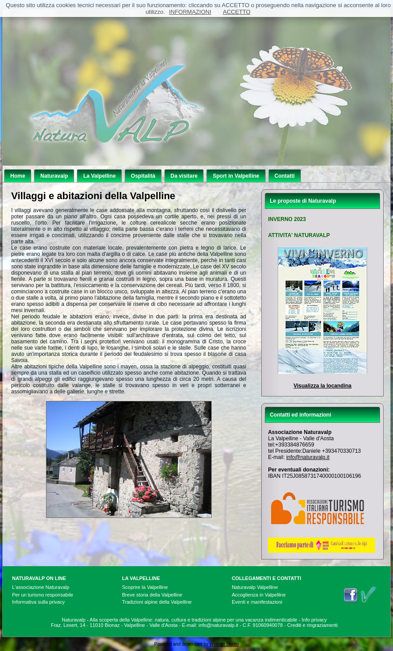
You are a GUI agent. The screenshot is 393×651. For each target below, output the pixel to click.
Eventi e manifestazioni (257, 602)
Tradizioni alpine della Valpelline (157, 602)
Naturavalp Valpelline (255, 587)
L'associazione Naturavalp (40, 587)
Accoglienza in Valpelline (259, 594)
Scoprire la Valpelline (145, 587)
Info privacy (314, 619)
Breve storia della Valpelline (152, 594)
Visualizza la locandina (322, 386)
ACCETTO (237, 11)
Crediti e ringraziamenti (312, 625)
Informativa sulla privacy (38, 602)
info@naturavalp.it (308, 457)
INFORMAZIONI (190, 11)
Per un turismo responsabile (42, 594)
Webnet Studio (223, 644)
